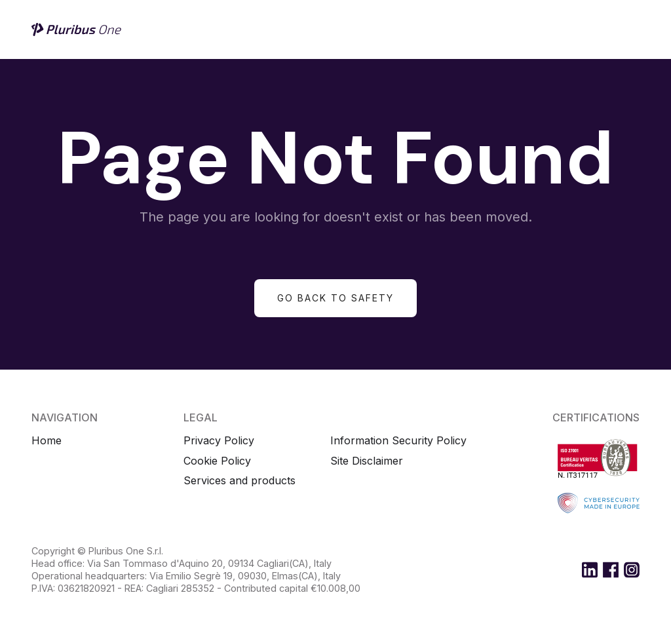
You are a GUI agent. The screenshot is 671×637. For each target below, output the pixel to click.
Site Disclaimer (366, 461)
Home (46, 440)
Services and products (239, 480)
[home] (77, 29)
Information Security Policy (398, 440)
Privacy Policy (218, 440)
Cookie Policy (217, 461)
